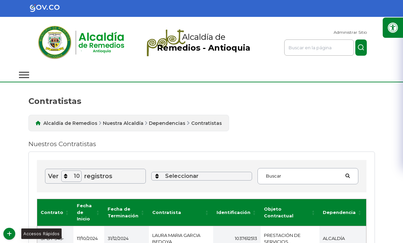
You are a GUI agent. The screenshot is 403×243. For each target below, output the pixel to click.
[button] (67, 215)
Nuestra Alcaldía (123, 123)
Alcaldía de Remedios (70, 123)
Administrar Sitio (350, 32)
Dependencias (167, 123)
